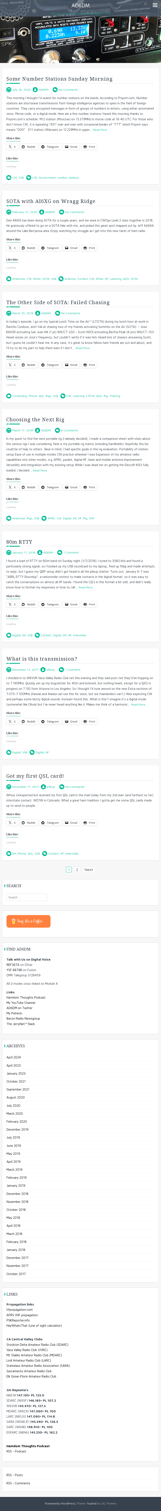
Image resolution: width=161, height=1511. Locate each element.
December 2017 (17, 1258)
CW (14, 177)
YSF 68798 (14, 970)
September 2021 (17, 1089)
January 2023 (16, 1073)
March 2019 (14, 1169)
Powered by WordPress (60, 1503)
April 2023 (13, 1065)
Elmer (37, 278)
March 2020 (14, 1113)
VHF (91, 518)
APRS (51, 518)
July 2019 (13, 1137)
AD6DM (80, 6)
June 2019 (13, 1145)
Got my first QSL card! (35, 775)
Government (47, 177)
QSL (41, 396)
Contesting (19, 396)
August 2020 (15, 1097)
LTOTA (90, 396)
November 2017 (17, 1265)
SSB (21, 177)
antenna (70, 278)
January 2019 (15, 1185)
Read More (100, 129)
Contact (82, 278)
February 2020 (16, 1121)
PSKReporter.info (18, 1320)
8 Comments (69, 430)
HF (106, 278)
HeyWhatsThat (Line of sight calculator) (34, 1325)
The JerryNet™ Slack (20, 1024)
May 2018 (13, 1217)
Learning (116, 278)
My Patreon (14, 1013)
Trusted (91, 1503)
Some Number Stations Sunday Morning (59, 78)
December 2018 (17, 1193)
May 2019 (13, 1153)
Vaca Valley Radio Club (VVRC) (27, 1350)
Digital (67, 518)
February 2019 (16, 1177)
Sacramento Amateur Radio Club (29, 1371)
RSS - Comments (18, 1483)
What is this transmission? (41, 658)
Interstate (79, 635)
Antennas (18, 278)
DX (75, 518)
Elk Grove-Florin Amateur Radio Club (31, 1376)
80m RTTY (19, 541)
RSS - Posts (14, 1475)
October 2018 (16, 1209)
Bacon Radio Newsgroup (23, 1018)
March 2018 (14, 1234)
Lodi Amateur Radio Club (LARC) (28, 1360)
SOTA (45, 278)
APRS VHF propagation (22, 1315)
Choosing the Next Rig (35, 419)
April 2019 (13, 1161)
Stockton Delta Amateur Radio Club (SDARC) (37, 1344)
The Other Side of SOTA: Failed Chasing (58, 302)
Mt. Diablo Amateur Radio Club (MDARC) (34, 1355)
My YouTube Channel (20, 1002)
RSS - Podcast (16, 1451)
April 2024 (13, 1057)
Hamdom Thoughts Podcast (25, 997)
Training (115, 396)
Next (88, 869)
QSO (126, 278)
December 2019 (17, 1129)
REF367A (12, 964)
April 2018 (13, 1225)
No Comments (68, 89)
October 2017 (16, 1274)
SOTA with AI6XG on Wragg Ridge (51, 201)
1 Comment (71, 552)
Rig (106, 396)
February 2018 (16, 1242)
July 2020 (13, 1105)
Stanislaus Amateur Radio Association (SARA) (38, 1365)
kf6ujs (51, 669)
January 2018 (15, 1250)
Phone (33, 396)
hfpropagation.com (19, 1309)
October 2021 (16, 1081)
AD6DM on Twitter (19, 1008)
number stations (68, 177)
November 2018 (17, 1201)
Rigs (48, 396)
